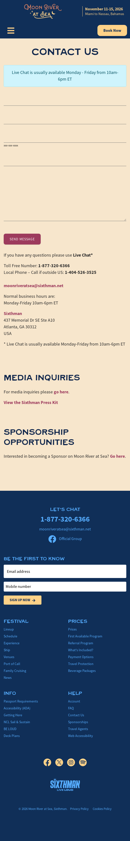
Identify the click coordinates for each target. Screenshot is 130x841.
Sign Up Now (23, 600)
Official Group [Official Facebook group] (65, 538)
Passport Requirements (21, 701)
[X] (61, 762)
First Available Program (85, 636)
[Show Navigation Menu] (11, 30)
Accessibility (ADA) (17, 708)
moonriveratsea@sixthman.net (33, 286)
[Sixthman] (65, 784)
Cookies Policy (102, 809)
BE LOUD (10, 729)
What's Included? (80, 650)
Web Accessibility (80, 736)
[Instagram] (73, 762)
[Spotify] (83, 762)
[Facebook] (49, 762)
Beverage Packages (82, 670)
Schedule (10, 636)
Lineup (9, 629)
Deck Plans (12, 736)
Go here (117, 456)
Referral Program (80, 643)
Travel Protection (80, 664)
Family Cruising (15, 670)
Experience (11, 643)
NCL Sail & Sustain (17, 722)
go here (61, 392)
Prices (72, 629)
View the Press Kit (31, 402)
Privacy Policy (79, 809)
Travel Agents (78, 729)
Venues (9, 657)
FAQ (71, 708)
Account (74, 701)
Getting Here (13, 715)
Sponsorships (78, 722)
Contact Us (76, 715)
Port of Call (12, 664)
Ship (7, 650)
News (8, 677)
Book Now (112, 30)
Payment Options (80, 657)
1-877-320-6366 (65, 519)
